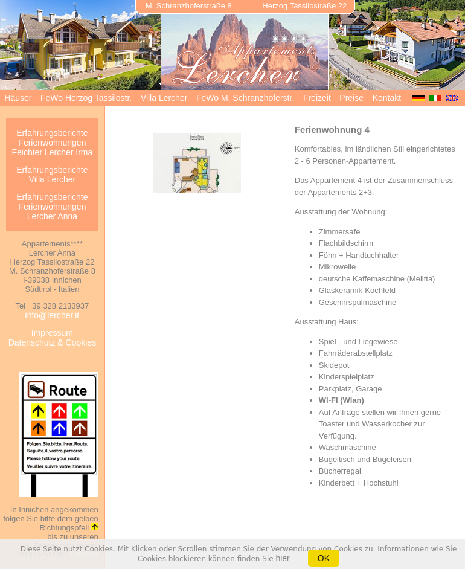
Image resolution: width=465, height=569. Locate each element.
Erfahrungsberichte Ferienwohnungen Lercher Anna (52, 206)
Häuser (17, 98)
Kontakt (387, 98)
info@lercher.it (52, 315)
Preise (351, 98)
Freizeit (317, 98)
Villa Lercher (164, 98)
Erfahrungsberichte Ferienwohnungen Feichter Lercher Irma (51, 142)
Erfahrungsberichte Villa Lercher (52, 174)
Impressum (52, 333)
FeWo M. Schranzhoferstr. (245, 98)
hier (282, 558)
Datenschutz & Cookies (52, 342)
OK (324, 558)
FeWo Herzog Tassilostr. (86, 98)
